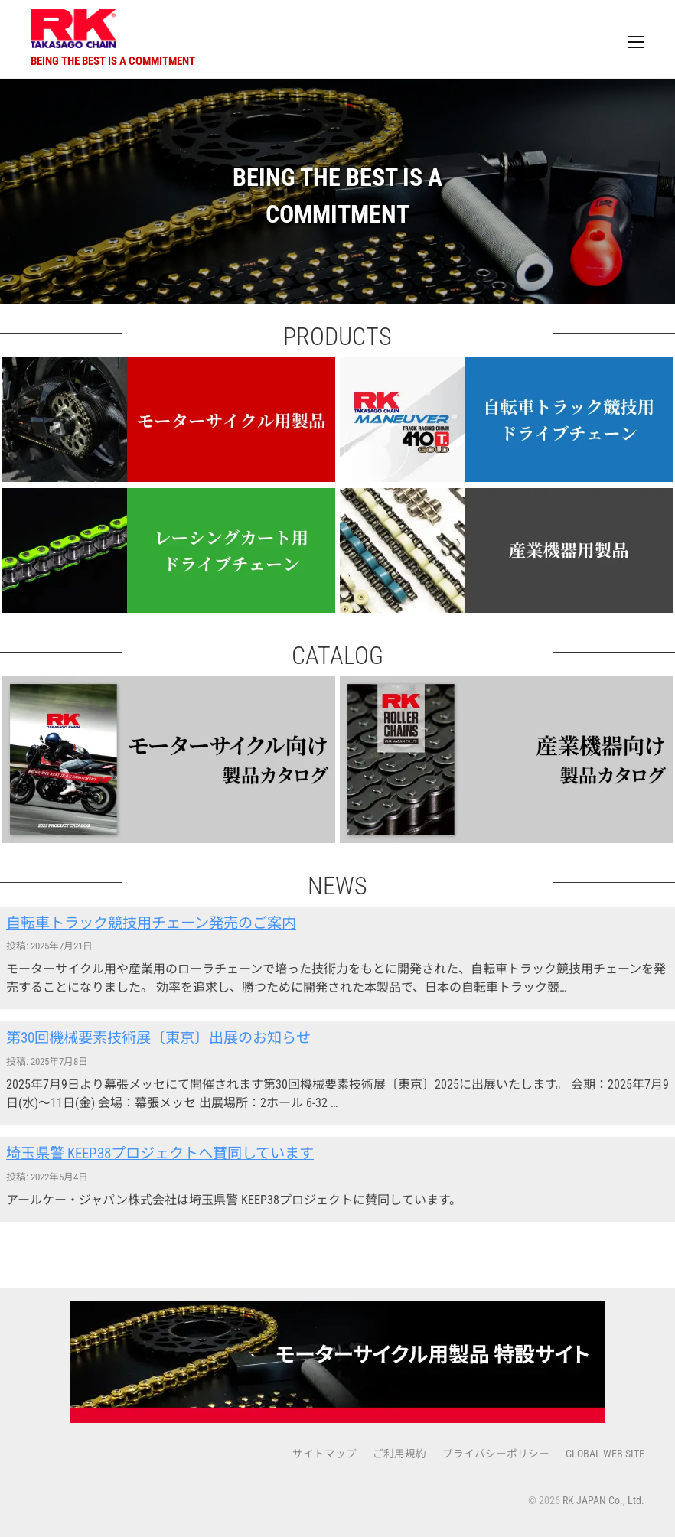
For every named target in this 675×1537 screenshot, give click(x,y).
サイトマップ (324, 1453)
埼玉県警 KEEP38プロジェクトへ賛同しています (160, 1153)
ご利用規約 (399, 1453)
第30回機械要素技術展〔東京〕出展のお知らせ (158, 1038)
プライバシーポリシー (495, 1453)
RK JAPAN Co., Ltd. (603, 1500)
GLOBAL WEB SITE (605, 1453)
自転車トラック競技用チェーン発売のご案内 (151, 923)
